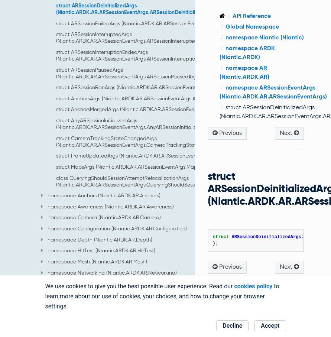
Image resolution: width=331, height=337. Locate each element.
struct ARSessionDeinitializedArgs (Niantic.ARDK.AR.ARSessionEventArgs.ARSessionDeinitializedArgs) (136, 9)
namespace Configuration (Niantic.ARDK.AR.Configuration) (114, 228)
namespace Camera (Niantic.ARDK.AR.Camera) (101, 217)
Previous (240, 142)
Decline (232, 325)
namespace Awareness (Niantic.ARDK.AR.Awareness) (107, 206)
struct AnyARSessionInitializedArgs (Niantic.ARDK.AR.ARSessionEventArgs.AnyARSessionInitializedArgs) (135, 123)
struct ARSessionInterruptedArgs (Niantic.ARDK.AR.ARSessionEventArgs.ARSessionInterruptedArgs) (132, 37)
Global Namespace (265, 26)
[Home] (235, 16)
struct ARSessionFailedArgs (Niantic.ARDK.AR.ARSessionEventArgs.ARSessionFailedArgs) (159, 23)
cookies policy (253, 286)
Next (290, 142)
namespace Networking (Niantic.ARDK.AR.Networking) (109, 272)
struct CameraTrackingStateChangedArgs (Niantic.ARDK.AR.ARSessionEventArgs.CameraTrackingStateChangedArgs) (145, 141)
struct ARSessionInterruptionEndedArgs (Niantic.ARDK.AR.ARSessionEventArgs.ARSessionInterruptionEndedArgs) (140, 55)
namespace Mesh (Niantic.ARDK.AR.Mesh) (94, 261)
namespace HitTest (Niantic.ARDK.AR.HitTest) (98, 250)
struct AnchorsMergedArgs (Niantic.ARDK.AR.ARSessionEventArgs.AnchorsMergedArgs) (158, 109)
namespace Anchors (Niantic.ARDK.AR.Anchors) (100, 195)
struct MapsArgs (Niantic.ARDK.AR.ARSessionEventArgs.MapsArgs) (133, 166)
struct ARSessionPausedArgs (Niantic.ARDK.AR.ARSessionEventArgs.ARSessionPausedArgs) (128, 73)
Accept (270, 325)
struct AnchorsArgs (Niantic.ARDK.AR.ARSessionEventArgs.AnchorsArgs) (139, 98)
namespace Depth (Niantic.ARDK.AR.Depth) (96, 239)
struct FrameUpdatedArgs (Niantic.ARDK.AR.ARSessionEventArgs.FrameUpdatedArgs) (157, 155)
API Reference (265, 16)
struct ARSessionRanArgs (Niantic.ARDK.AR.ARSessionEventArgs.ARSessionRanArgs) (154, 87)
